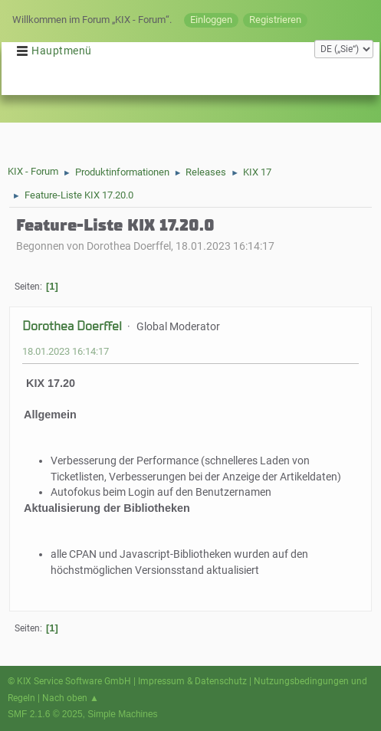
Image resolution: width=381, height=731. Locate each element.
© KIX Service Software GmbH (69, 681)
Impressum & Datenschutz (192, 681)
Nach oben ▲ (70, 698)
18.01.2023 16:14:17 (65, 351)
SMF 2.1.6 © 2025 (45, 714)
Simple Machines (122, 714)
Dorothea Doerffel (72, 326)
